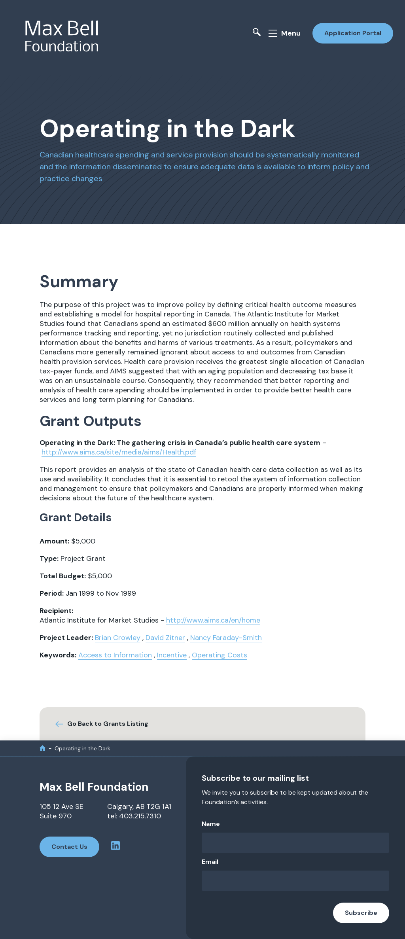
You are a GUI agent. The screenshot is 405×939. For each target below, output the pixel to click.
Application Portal (352, 33)
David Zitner (165, 637)
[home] (42, 748)
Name (211, 824)
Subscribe (361, 913)
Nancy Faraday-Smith (226, 637)
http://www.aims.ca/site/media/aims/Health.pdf (119, 452)
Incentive (172, 655)
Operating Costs (219, 655)
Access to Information (115, 655)
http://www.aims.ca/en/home (213, 620)
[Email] (295, 881)
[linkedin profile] (115, 846)
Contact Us (69, 846)
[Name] (295, 843)
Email (210, 862)
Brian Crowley (117, 637)
